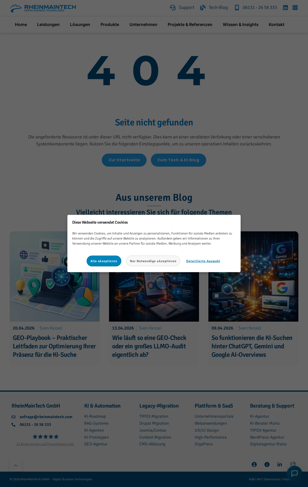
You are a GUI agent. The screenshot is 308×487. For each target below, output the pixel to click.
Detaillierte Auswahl (203, 261)
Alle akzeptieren (103, 261)
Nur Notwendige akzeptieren (153, 261)
